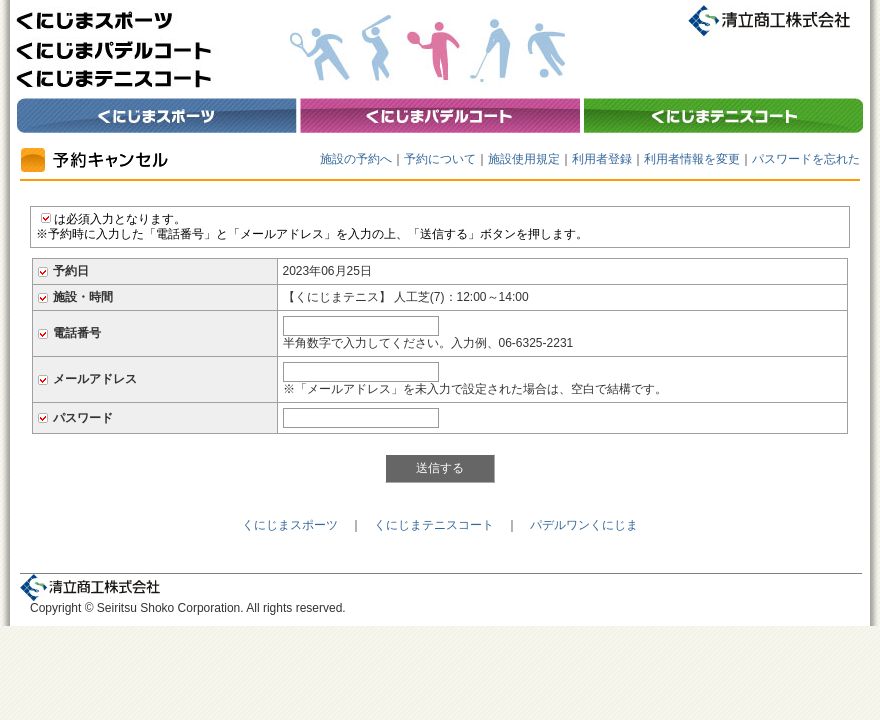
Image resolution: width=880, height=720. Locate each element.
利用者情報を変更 (692, 159)
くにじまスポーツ (290, 525)
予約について (440, 159)
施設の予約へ (356, 159)
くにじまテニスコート (434, 525)
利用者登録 (602, 159)
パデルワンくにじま (584, 525)
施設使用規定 (524, 159)
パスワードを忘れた (806, 159)
